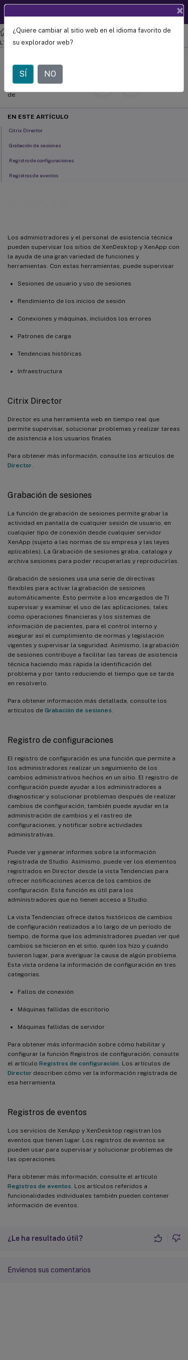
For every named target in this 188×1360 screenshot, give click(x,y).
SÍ (23, 74)
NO (50, 74)
